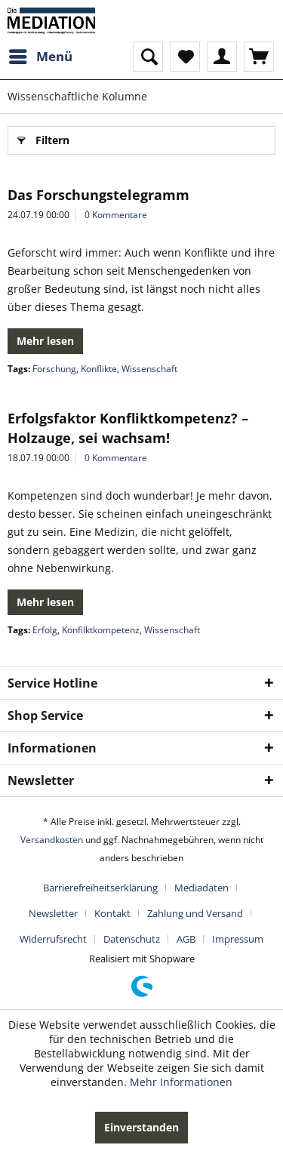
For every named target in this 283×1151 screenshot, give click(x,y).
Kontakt (112, 913)
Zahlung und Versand (195, 913)
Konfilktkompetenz (101, 629)
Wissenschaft (149, 368)
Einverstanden (141, 1127)
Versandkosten (51, 839)
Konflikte (99, 368)
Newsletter (53, 913)
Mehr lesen (45, 341)
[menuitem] (40, 57)
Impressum (237, 939)
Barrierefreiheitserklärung (100, 887)
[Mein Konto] (222, 57)
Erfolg (44, 629)
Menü (40, 55)
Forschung (54, 368)
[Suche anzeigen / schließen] (148, 57)
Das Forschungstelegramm (98, 195)
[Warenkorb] (259, 57)
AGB (186, 939)
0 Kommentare (116, 214)
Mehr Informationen (181, 1082)
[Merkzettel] (185, 57)
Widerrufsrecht (53, 939)
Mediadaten (201, 887)
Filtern (43, 137)
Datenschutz (131, 939)
